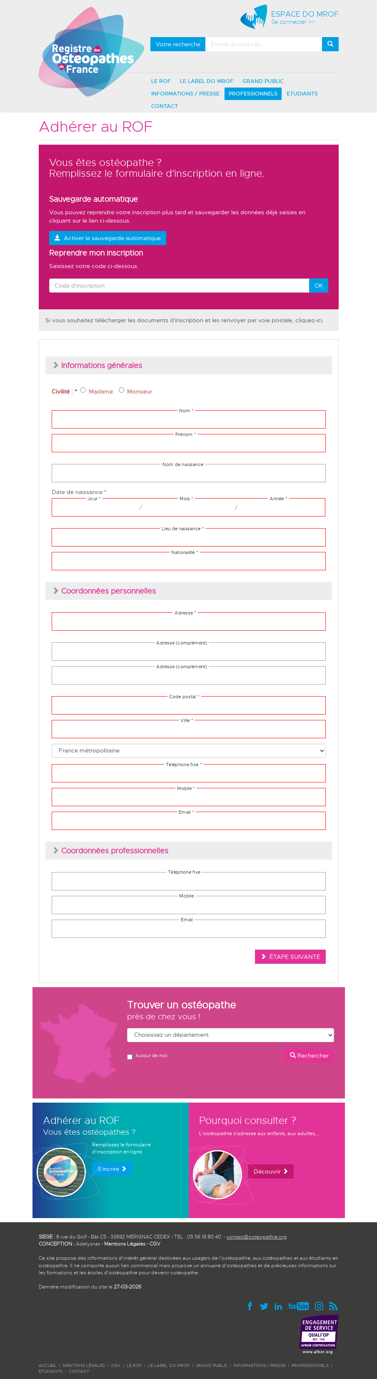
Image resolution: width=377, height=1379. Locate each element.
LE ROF (161, 81)
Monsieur (135, 391)
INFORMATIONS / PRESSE (185, 93)
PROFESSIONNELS (253, 93)
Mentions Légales (124, 1244)
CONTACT (164, 106)
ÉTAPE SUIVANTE (290, 956)
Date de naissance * (79, 492)
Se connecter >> (293, 22)
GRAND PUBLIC (263, 81)
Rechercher (309, 1055)
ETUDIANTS (302, 93)
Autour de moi (147, 1056)
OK (319, 285)
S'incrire (112, 1169)
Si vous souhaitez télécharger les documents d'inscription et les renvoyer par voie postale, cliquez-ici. (184, 320)
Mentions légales (84, 1365)
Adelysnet (88, 1244)
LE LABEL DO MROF (206, 81)
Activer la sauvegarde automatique (108, 238)
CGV (155, 1244)
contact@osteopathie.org (257, 1237)
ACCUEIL (48, 1365)
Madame (96, 391)
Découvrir (271, 1171)
